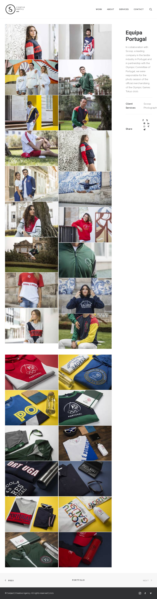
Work (99, 9)
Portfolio (78, 580)
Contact (139, 9)
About (110, 9)
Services (124, 9)
